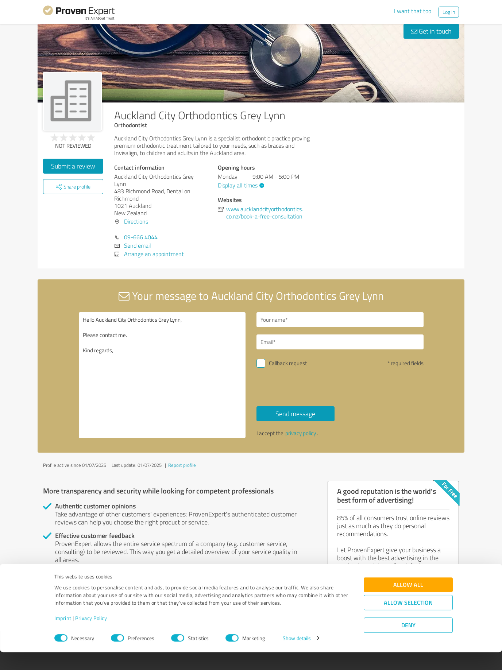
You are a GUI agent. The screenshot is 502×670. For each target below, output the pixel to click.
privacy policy (300, 433)
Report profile (182, 465)
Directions (136, 221)
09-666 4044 (141, 237)
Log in (449, 11)
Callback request (288, 363)
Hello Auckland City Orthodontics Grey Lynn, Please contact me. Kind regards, (162, 375)
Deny (408, 643)
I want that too (412, 11)
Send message (295, 413)
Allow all (408, 602)
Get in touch (431, 31)
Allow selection (408, 620)
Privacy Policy (91, 635)
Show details (297, 656)
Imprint (63, 635)
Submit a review (73, 166)
